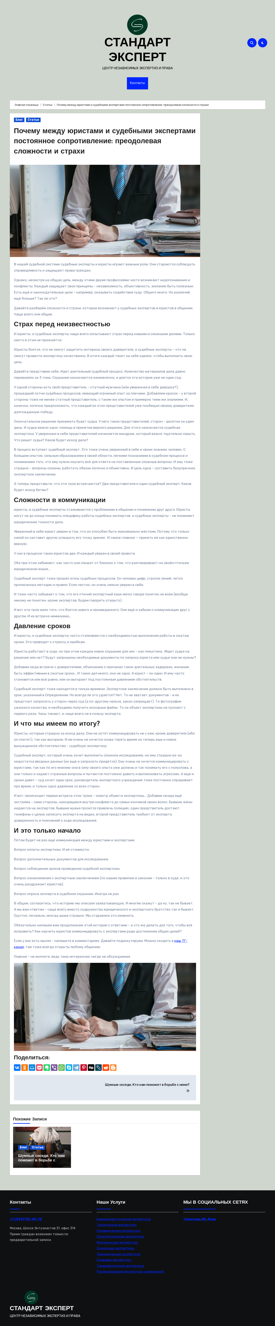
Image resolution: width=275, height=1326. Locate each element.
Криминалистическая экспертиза (124, 1217)
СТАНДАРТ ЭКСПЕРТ (42, 1306)
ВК (203, 1217)
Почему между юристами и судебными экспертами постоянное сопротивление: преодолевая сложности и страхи (92, 141)
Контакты (137, 83)
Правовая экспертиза (114, 1257)
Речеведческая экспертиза (118, 1228)
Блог (19, 120)
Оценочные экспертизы (115, 1246)
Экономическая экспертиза (118, 1252)
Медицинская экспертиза (117, 1240)
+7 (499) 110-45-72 (26, 1217)
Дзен (211, 1217)
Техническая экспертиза (117, 1223)
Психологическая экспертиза (120, 1234)
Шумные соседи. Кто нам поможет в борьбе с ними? (41, 1160)
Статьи (33, 120)
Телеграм (191, 1217)
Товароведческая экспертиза (120, 1263)
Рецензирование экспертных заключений (130, 1269)
